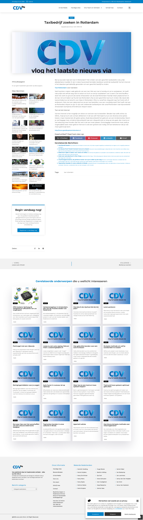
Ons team (56, 482)
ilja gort (99, 475)
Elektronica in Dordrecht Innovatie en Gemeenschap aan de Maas (19, 167)
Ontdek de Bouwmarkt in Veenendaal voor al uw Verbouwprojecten (19, 155)
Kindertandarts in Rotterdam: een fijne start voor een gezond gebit (19, 116)
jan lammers (121, 475)
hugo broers (101, 469)
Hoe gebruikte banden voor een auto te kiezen (85, 346)
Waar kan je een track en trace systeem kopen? (84, 385)
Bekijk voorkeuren (130, 516)
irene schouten (101, 478)
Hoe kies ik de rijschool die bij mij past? (85, 307)
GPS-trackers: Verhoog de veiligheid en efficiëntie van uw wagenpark (36, 167)
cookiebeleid (118, 510)
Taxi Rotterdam (61, 88)
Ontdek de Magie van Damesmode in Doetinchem (18, 142)
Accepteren (95, 516)
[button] (137, 503)
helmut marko (81, 485)
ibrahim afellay (101, 472)
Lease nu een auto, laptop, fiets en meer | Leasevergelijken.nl (56, 346)
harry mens (80, 478)
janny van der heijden (124, 478)
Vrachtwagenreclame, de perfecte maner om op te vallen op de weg (80, 159)
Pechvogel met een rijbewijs (23, 346)
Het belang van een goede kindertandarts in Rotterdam (36, 102)
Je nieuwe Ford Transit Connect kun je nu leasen (73, 149)
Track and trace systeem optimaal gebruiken (116, 385)
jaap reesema (101, 485)
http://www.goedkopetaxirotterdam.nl (68, 130)
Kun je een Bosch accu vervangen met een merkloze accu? (35, 142)
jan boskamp (121, 472)
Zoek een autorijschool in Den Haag (69, 156)
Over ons (55, 478)
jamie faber (120, 469)
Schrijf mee (110, 8)
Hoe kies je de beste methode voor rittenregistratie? (117, 425)
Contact (120, 8)
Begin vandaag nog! (28, 209)
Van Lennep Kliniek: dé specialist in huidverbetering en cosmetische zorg (37, 192)
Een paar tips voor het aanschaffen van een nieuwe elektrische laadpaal (26, 425)
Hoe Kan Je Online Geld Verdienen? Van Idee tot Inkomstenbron (58, 503)
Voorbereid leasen (64, 145)
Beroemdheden (58, 472)
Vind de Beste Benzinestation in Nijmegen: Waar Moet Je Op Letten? (19, 180)
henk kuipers (81, 488)
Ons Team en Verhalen (93, 7)
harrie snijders (81, 472)
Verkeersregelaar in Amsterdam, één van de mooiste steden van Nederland (55, 308)
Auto (71, 18)
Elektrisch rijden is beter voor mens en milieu (72, 152)
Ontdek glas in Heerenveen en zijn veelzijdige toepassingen (36, 116)
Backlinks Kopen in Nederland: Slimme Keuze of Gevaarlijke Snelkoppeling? (59, 494)
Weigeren (113, 516)
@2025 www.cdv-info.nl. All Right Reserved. (25, 517)
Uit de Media (63, 8)
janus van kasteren (123, 485)
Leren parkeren (109, 307)
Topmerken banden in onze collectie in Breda (72, 163)
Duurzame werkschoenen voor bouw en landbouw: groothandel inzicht (36, 128)
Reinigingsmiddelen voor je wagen (26, 385)
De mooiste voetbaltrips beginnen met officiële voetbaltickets (35, 180)
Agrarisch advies (79, 424)
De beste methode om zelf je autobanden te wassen (114, 346)
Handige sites (75, 8)
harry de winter (82, 475)
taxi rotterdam (68, 172)
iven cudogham (102, 482)
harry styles (81, 482)
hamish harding (82, 469)
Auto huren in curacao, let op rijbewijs (54, 385)
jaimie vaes (100, 488)
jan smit (119, 482)
